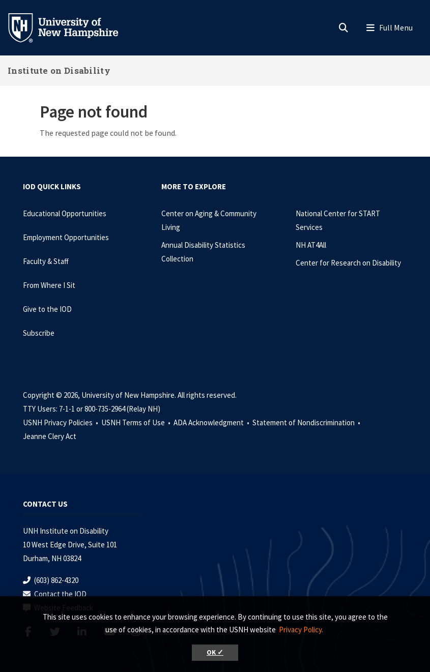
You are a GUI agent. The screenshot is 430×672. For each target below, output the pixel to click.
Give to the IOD (47, 309)
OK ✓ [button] (215, 652)
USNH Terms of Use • (136, 422)
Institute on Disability (59, 70)
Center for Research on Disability (348, 263)
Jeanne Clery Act (49, 436)
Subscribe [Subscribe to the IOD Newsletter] (38, 333)
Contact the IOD (60, 594)
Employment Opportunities (66, 237)
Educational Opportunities (64, 213)
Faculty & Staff (46, 261)
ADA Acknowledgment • (212, 422)
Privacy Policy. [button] (301, 629)
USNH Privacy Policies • (61, 422)
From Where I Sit (49, 285)
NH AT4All (311, 245)
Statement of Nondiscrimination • (307, 422)
